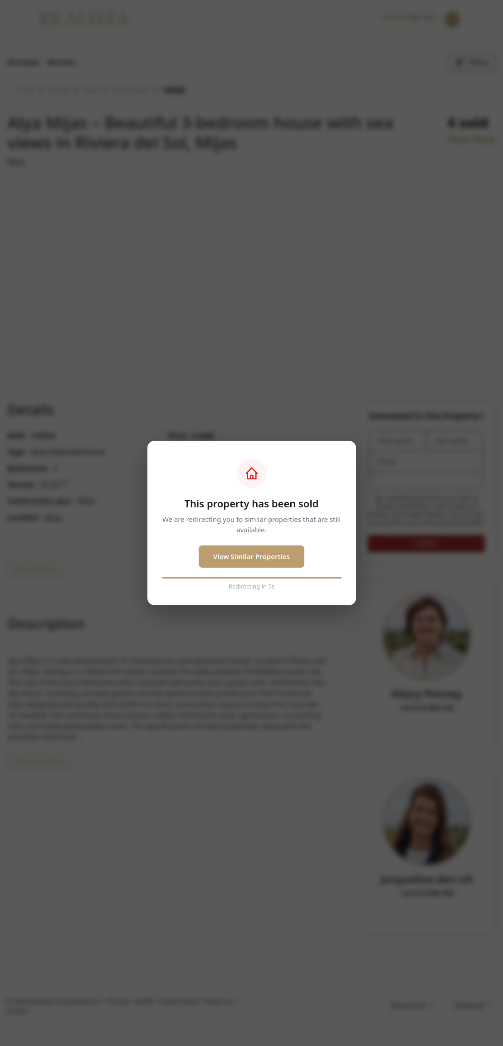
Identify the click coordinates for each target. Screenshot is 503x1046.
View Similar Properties (251, 556)
